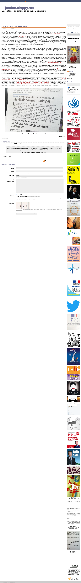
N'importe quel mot (73, 89)
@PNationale (40, 148)
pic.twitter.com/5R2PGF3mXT (40, 150)
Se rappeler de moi (22, 199)
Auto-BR (19, 197)
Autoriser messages (22, 200)
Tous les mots (72, 87)
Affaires (39, 1)
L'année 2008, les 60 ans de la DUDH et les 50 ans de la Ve (73, 526)
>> (78, 33)
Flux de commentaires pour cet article (54, 161)
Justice (4, 1)
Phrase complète (73, 90)
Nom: (12, 168)
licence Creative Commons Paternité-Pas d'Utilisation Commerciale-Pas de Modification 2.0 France (74, 573)
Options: (11, 197)
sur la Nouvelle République (53, 62)
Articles (74, 73)
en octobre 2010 (55, 33)
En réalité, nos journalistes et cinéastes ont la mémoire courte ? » (51, 23)
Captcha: (11, 206)
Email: (12, 171)
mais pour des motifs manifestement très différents (32, 82)
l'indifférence (22, 36)
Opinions (27, 1)
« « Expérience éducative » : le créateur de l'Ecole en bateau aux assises (18, 23)
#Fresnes (9, 148)
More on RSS (69, 78)
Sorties (13, 1)
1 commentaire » (5, 138)
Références (20, 1)
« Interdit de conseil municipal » (14, 26)
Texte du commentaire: (10, 180)
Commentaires (72, 74)
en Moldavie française (53, 56)
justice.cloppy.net (19, 8)
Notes (8, 1)
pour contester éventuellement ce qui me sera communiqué (34, 83)
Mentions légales (11, 582)
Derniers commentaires (72, 67)
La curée (51, 1)
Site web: (11, 175)
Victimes (45, 1)
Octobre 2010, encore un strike (73, 551)
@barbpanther (16, 148)
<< (68, 33)
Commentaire (7, 143)
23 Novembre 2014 (40, 152)
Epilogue (33, 1)
